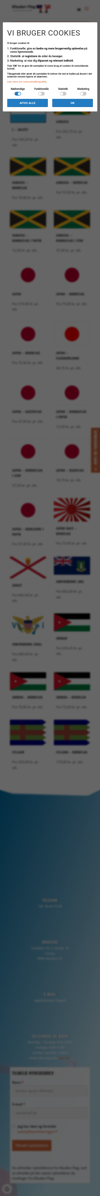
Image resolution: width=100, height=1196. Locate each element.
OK (73, 103)
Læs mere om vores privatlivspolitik (26, 81)
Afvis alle (27, 103)
